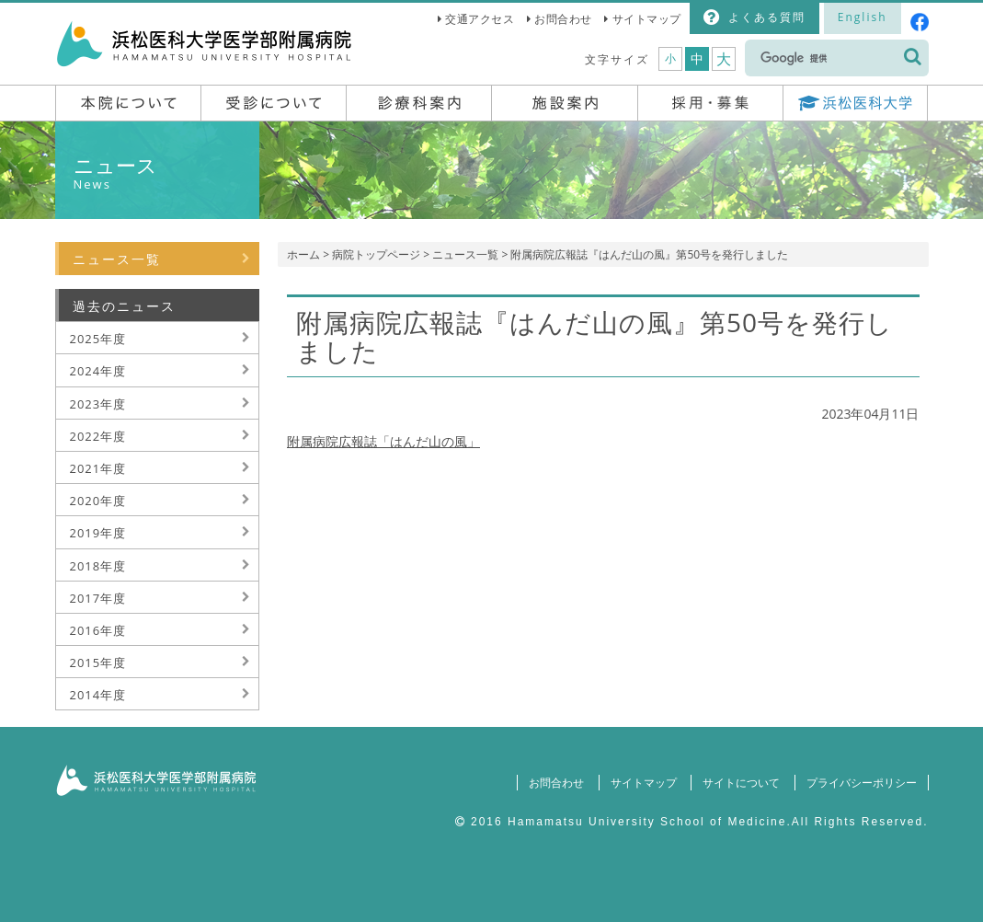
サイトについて (741, 782)
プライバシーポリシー (861, 782)
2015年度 (98, 662)
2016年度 (98, 630)
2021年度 (98, 468)
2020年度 (98, 500)
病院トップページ (376, 254)
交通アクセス (479, 19)
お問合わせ (563, 19)
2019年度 (98, 532)
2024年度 (98, 371)
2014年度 (98, 694)
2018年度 (98, 566)
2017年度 (98, 598)
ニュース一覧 (465, 254)
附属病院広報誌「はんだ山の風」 (383, 441)
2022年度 (98, 436)
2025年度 (98, 338)
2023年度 (98, 404)
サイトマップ (646, 19)
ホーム (303, 254)
